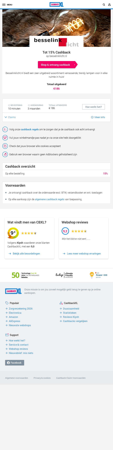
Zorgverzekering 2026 (21, 308)
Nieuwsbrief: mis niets (21, 353)
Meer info (100, 117)
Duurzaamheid (71, 308)
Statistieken (69, 312)
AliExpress (14, 321)
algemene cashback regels (49, 199)
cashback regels (30, 129)
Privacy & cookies (42, 377)
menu (7, 5)
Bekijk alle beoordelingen (26, 253)
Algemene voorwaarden (16, 377)
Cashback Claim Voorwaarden (71, 377)
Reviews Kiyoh (71, 317)
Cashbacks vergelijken (75, 321)
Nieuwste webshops (20, 325)
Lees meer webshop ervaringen (84, 253)
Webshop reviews (18, 348)
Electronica (15, 312)
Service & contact (18, 344)
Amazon (13, 317)
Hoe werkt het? (17, 340)
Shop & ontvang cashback (55, 64)
